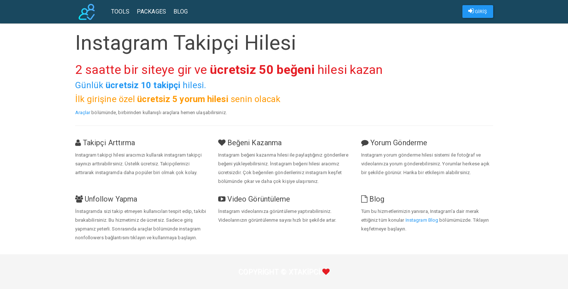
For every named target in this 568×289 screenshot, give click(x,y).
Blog (180, 11)
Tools (120, 11)
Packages (151, 11)
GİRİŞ (477, 11)
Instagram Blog (422, 220)
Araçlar (83, 112)
